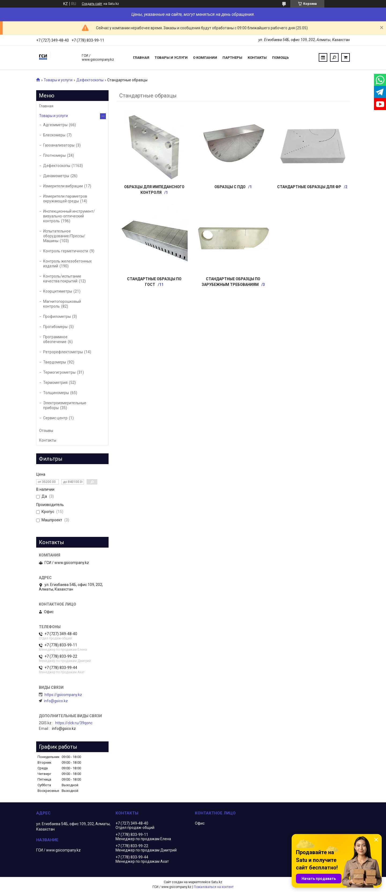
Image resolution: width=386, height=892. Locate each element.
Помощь (280, 58)
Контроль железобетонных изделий (67, 263)
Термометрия (55, 382)
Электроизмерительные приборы (64, 405)
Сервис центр (55, 418)
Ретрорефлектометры (63, 352)
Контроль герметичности (65, 251)
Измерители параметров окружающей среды (65, 198)
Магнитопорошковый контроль (62, 303)
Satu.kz (216, 882)
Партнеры (232, 58)
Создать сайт (92, 4)
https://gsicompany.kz (63, 695)
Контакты (257, 58)
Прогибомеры (55, 327)
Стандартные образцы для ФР (309, 187)
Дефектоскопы (89, 80)
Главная (141, 58)
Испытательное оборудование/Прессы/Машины (64, 236)
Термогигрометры (59, 372)
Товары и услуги (171, 58)
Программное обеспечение (55, 339)
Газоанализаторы (59, 145)
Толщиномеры (56, 393)
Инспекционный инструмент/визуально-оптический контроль (69, 216)
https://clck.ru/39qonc (73, 723)
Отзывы (46, 430)
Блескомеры (54, 135)
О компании (205, 58)
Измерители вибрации (63, 186)
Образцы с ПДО (230, 187)
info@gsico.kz (56, 701)
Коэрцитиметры (57, 291)
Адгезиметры (55, 125)
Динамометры (56, 176)
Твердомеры (54, 362)
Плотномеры (54, 155)
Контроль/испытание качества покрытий (62, 278)
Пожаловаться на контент (213, 887)
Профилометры (57, 316)
